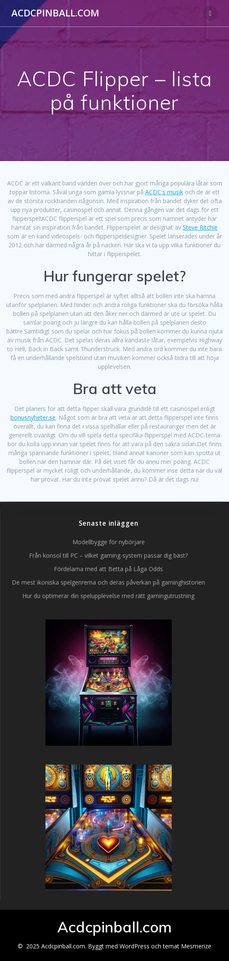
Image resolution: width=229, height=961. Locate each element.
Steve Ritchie (200, 227)
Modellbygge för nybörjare (108, 542)
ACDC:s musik (164, 192)
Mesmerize (196, 946)
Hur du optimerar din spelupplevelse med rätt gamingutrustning (108, 596)
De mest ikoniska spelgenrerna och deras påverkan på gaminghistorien (108, 582)
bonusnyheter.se (33, 417)
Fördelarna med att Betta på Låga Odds (108, 569)
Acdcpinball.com (55, 13)
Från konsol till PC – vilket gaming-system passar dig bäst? (108, 555)
